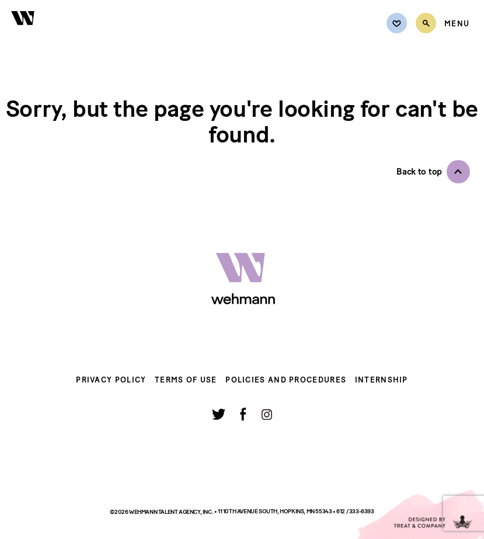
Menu (456, 24)
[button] (433, 171)
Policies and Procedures (285, 379)
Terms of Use (186, 379)
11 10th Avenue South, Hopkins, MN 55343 (275, 511)
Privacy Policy (111, 379)
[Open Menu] (456, 24)
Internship (381, 379)
